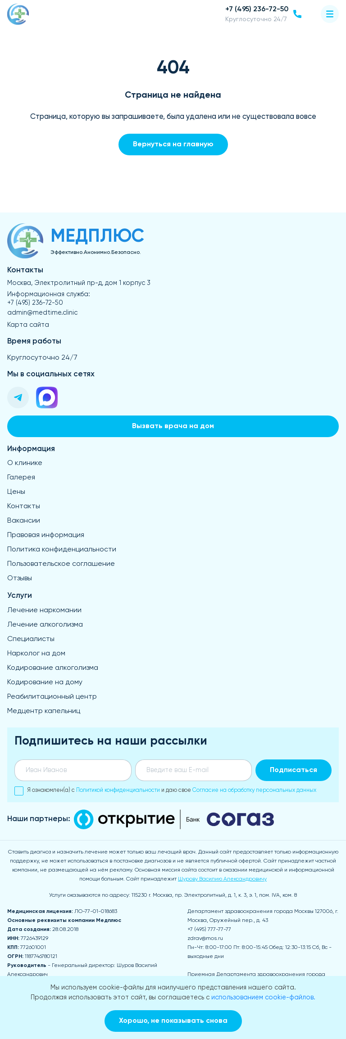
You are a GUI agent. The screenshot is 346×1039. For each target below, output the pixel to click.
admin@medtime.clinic (42, 313)
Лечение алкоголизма (45, 624)
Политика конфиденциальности (61, 549)
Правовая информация (45, 535)
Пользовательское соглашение (61, 564)
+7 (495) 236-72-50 (35, 303)
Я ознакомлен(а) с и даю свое (165, 790)
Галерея (21, 477)
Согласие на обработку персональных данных (254, 790)
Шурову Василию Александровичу (222, 879)
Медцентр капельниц (43, 711)
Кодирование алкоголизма (52, 668)
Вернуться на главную (173, 144)
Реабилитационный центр (52, 696)
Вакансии (23, 520)
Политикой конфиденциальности (118, 790)
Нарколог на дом (36, 653)
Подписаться (293, 770)
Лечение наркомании (44, 610)
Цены (16, 492)
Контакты (23, 506)
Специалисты (31, 639)
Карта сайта (28, 325)
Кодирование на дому (44, 682)
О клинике (24, 463)
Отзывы (19, 578)
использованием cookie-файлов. (263, 997)
